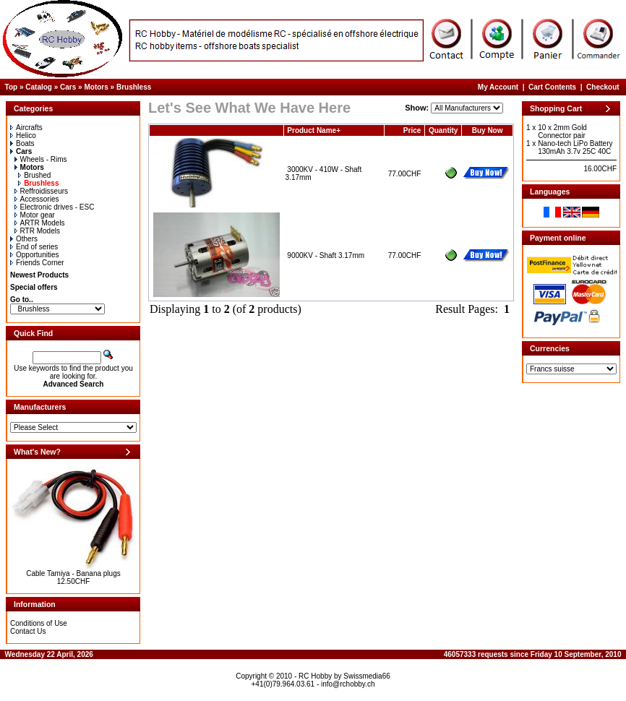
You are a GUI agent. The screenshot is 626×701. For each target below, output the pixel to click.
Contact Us (28, 631)
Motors (96, 87)
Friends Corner (37, 263)
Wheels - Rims (40, 159)
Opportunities (34, 255)
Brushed (34, 175)
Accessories (36, 199)
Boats (22, 143)
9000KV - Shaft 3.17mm (325, 255)
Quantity (443, 130)
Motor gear (34, 215)
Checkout (602, 87)
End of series (34, 247)
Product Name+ (313, 130)
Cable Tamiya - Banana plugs (73, 573)
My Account (498, 87)
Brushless (133, 87)
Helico (23, 135)
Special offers (34, 287)
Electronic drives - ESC (54, 207)
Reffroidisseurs (41, 191)
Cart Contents (552, 87)
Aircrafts (26, 128)
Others (24, 239)
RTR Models (37, 231)
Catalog (38, 87)
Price (412, 130)
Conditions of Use (38, 623)
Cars (68, 87)
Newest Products (39, 275)
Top (11, 87)
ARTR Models (39, 223)
